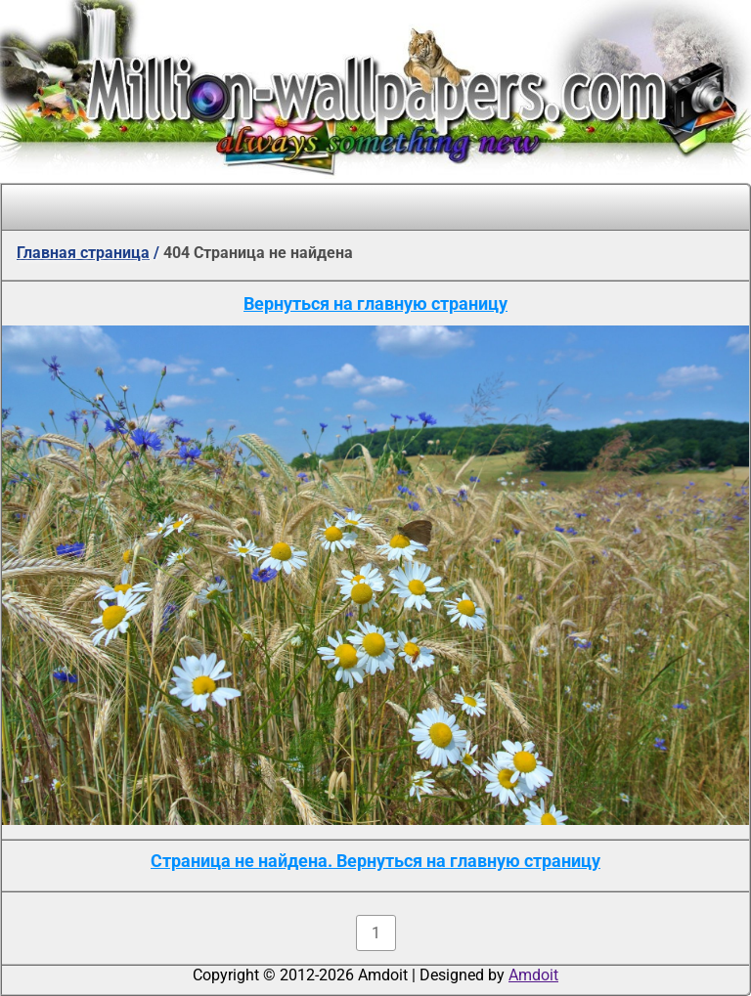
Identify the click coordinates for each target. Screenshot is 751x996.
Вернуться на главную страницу (375, 303)
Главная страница (83, 252)
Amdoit (533, 975)
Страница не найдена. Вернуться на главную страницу (375, 860)
